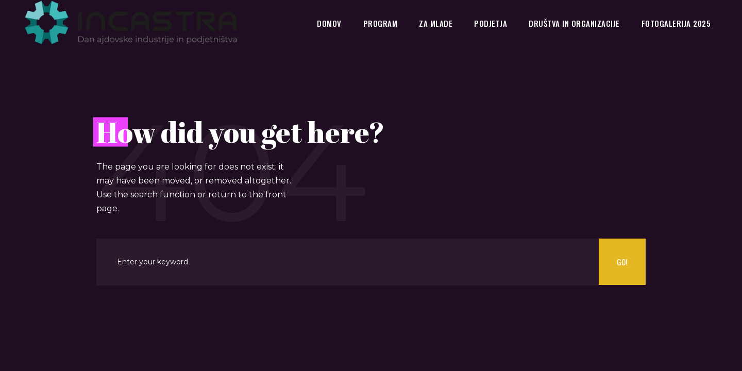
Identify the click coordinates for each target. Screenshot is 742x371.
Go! (622, 261)
